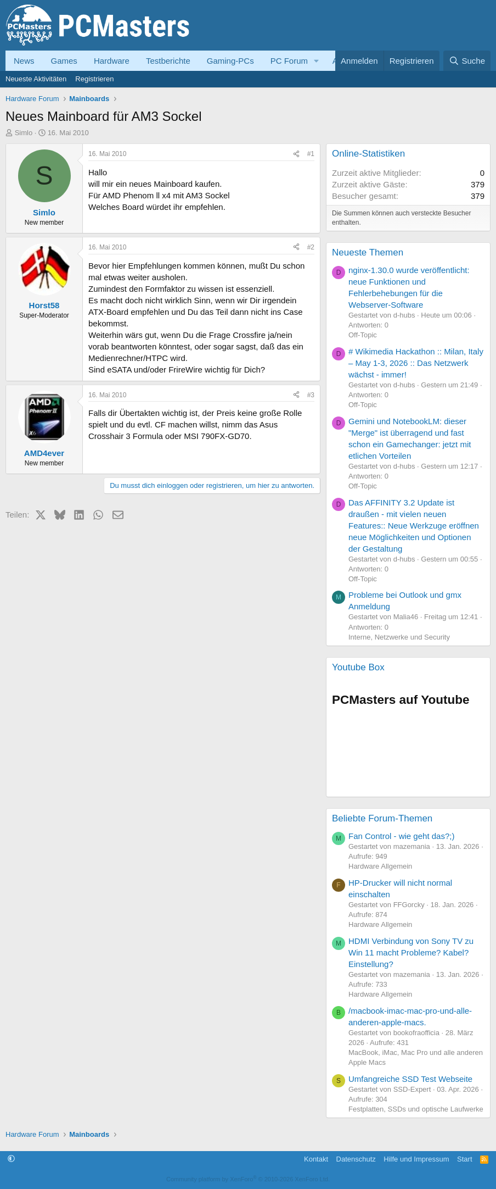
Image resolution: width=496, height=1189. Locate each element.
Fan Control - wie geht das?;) (401, 836)
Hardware (111, 60)
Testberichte (168, 60)
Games (64, 60)
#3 (310, 395)
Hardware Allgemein (380, 866)
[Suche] (467, 61)
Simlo (24, 133)
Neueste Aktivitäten (35, 79)
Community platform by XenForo (248, 1179)
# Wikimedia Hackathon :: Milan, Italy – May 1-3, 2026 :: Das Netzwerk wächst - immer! (415, 363)
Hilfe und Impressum (416, 1159)
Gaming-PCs (230, 60)
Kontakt (316, 1159)
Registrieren (94, 79)
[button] (316, 61)
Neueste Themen (367, 252)
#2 (310, 247)
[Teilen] (296, 154)
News (24, 60)
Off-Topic (362, 335)
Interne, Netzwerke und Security (399, 637)
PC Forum (289, 60)
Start (464, 1159)
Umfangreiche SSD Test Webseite (410, 1079)
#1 (310, 154)
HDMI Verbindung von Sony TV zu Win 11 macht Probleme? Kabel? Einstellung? (411, 952)
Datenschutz (356, 1159)
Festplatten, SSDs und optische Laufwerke (415, 1109)
